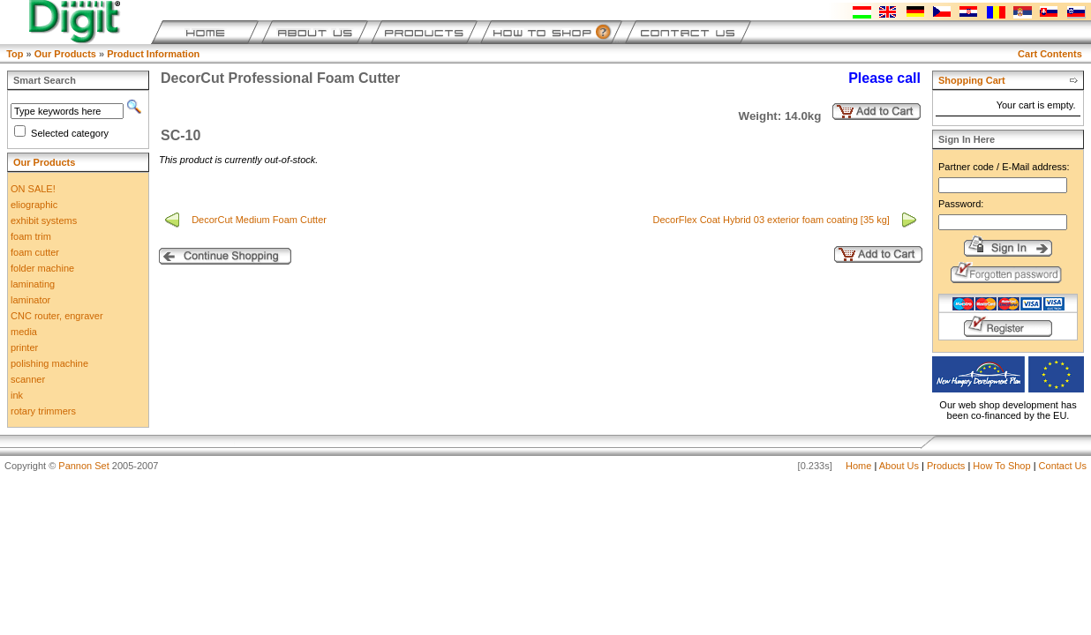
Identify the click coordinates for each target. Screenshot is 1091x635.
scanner (28, 379)
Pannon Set (83, 465)
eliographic (34, 204)
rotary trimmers (43, 411)
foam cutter (35, 252)
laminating (33, 284)
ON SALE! (33, 188)
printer (24, 347)
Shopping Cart (971, 80)
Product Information (153, 54)
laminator (30, 300)
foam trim (31, 236)
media (24, 331)
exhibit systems (44, 220)
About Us (899, 465)
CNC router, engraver (57, 315)
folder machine (42, 268)
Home (858, 465)
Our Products (65, 54)
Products (946, 465)
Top (14, 54)
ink (17, 395)
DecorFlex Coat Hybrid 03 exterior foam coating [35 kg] (772, 219)
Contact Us (1063, 465)
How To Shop (1001, 465)
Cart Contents (1050, 54)
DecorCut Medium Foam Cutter (260, 219)
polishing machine (49, 363)
